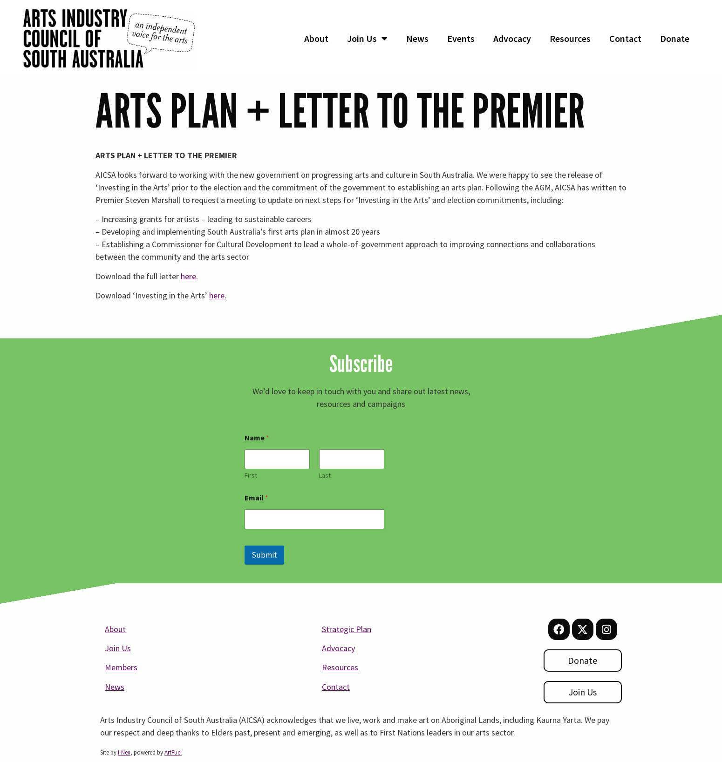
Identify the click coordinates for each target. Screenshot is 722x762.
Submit (264, 555)
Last (325, 475)
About (316, 38)
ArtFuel (173, 752)
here (188, 276)
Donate (674, 38)
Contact (625, 38)
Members (121, 667)
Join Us (367, 38)
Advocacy (512, 38)
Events (461, 38)
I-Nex (124, 752)
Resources (570, 38)
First (251, 475)
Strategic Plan (346, 629)
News (417, 38)
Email (256, 497)
